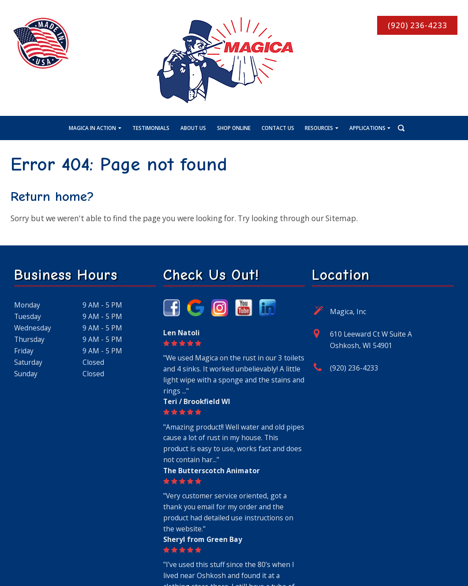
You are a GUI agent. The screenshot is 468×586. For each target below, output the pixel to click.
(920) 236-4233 (354, 368)
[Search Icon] (394, 127)
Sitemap (341, 218)
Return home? (52, 196)
